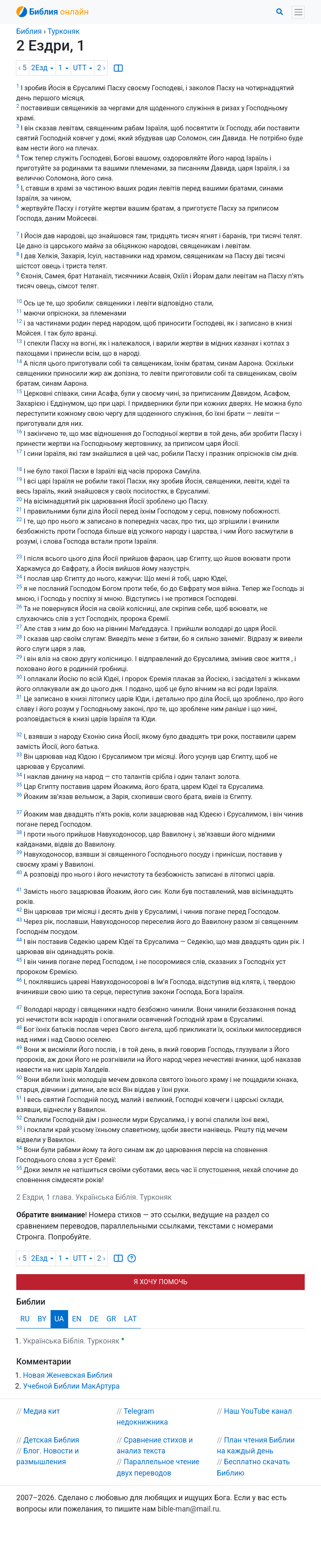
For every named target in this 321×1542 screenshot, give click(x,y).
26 (19, 607)
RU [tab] (25, 1319)
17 (19, 452)
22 (19, 519)
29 (19, 657)
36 (19, 795)
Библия (29, 31)
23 (19, 557)
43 (19, 920)
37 (19, 812)
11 (19, 311)
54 (19, 1148)
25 (19, 587)
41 (19, 890)
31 (19, 697)
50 (19, 1078)
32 (19, 735)
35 (19, 785)
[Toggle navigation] (298, 12)
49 (19, 1048)
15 (19, 391)
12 (19, 321)
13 (19, 341)
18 (19, 469)
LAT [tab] (130, 1319)
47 (19, 1007)
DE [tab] (94, 1319)
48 (19, 1028)
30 (19, 677)
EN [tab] (77, 1319)
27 (19, 627)
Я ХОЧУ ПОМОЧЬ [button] (160, 1282)
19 (19, 479)
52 (19, 1118)
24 (19, 577)
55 (19, 1168)
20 (19, 499)
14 (19, 361)
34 (19, 775)
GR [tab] (111, 1319)
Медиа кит (41, 1411)
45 (19, 960)
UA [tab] (59, 1319)
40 (19, 872)
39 (19, 852)
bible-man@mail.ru (188, 1509)
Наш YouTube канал (258, 1411)
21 (19, 509)
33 (19, 755)
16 (19, 432)
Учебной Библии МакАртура (71, 1386)
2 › (101, 68)
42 (19, 910)
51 (19, 1098)
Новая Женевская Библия (67, 1375)
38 (19, 832)
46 (19, 980)
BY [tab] (42, 1319)
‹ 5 (22, 68)
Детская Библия (51, 1440)
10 (19, 301)
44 (19, 940)
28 (19, 637)
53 (19, 1128)
